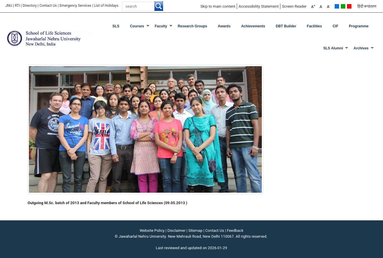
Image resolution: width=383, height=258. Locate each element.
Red (349, 6)
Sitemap (195, 230)
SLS (115, 26)
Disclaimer (176, 230)
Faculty (161, 26)
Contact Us (48, 6)
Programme (359, 26)
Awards (224, 26)
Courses (137, 26)
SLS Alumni (333, 48)
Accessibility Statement (259, 6)
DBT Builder (286, 26)
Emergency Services (75, 6)
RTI (17, 6)
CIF (335, 26)
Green (343, 6)
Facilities (314, 26)
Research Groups (192, 26)
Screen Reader (294, 6)
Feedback (235, 230)
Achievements (253, 26)
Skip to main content (217, 6)
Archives (361, 48)
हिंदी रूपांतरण (366, 6)
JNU (8, 6)
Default (337, 6)
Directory (30, 6)
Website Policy (152, 230)
